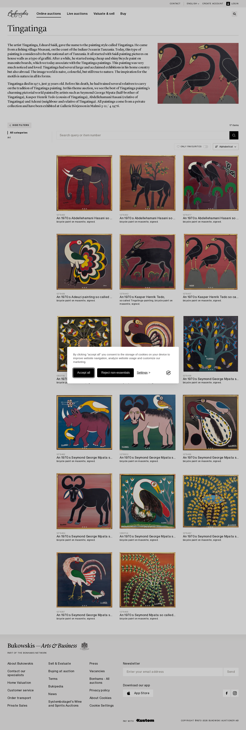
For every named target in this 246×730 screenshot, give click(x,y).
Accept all (83, 372)
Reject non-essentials (115, 372)
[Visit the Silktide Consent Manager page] (168, 372)
